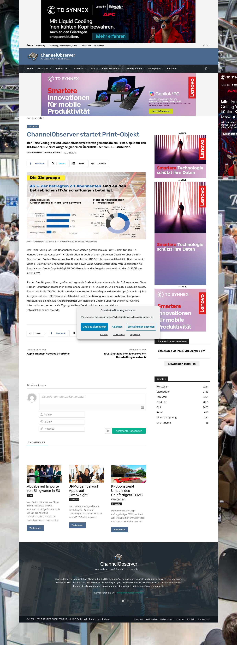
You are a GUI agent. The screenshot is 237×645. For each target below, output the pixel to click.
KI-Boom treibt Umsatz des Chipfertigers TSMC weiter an (127, 492)
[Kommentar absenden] (129, 431)
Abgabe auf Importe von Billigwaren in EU (43, 488)
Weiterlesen (35, 528)
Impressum (135, 334)
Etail (30, 495)
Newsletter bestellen (182, 363)
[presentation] (124, 418)
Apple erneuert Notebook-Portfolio (48, 353)
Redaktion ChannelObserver (46, 152)
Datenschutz (119, 334)
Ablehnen (117, 326)
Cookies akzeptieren (94, 326)
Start (29, 118)
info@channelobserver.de (130, 592)
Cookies (104, 334)
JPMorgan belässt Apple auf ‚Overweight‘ (83, 490)
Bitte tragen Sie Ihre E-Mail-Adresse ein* (181, 350)
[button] (206, 69)
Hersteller (38, 118)
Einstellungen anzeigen (141, 326)
